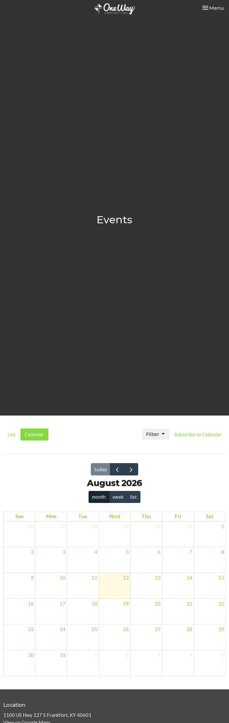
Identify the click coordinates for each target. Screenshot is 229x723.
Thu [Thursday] (146, 516)
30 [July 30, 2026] (158, 526)
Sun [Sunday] (19, 516)
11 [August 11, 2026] (94, 578)
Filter (156, 434)
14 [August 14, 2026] (189, 578)
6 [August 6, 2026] (159, 552)
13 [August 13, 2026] (158, 578)
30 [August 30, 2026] (31, 655)
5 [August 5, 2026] (127, 552)
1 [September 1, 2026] (95, 655)
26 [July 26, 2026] (31, 526)
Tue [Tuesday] (82, 516)
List (11, 434)
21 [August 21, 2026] (189, 603)
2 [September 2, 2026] (127, 655)
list (133, 497)
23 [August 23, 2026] (31, 629)
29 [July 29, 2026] (126, 526)
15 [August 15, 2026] (221, 578)
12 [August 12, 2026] (126, 578)
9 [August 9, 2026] (32, 578)
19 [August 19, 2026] (126, 603)
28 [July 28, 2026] (94, 526)
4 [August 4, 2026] (95, 552)
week (118, 497)
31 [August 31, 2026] (63, 655)
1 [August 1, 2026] (222, 526)
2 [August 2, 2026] (32, 552)
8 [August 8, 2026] (222, 552)
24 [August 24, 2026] (63, 629)
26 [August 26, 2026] (126, 629)
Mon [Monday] (51, 516)
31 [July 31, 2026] (189, 526)
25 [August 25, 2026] (94, 629)
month (99, 497)
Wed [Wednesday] (114, 516)
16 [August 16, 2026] (31, 603)
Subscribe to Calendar (198, 434)
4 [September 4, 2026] (190, 655)
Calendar (34, 434)
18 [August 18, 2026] (94, 603)
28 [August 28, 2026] (189, 629)
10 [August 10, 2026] (63, 578)
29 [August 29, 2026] (221, 629)
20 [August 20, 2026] (158, 603)
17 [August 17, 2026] (63, 603)
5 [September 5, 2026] (222, 655)
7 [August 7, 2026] (190, 552)
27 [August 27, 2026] (158, 629)
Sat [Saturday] (209, 516)
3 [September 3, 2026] (159, 655)
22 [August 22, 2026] (221, 603)
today (100, 469)
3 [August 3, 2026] (64, 552)
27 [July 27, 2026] (63, 526)
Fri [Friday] (178, 516)
